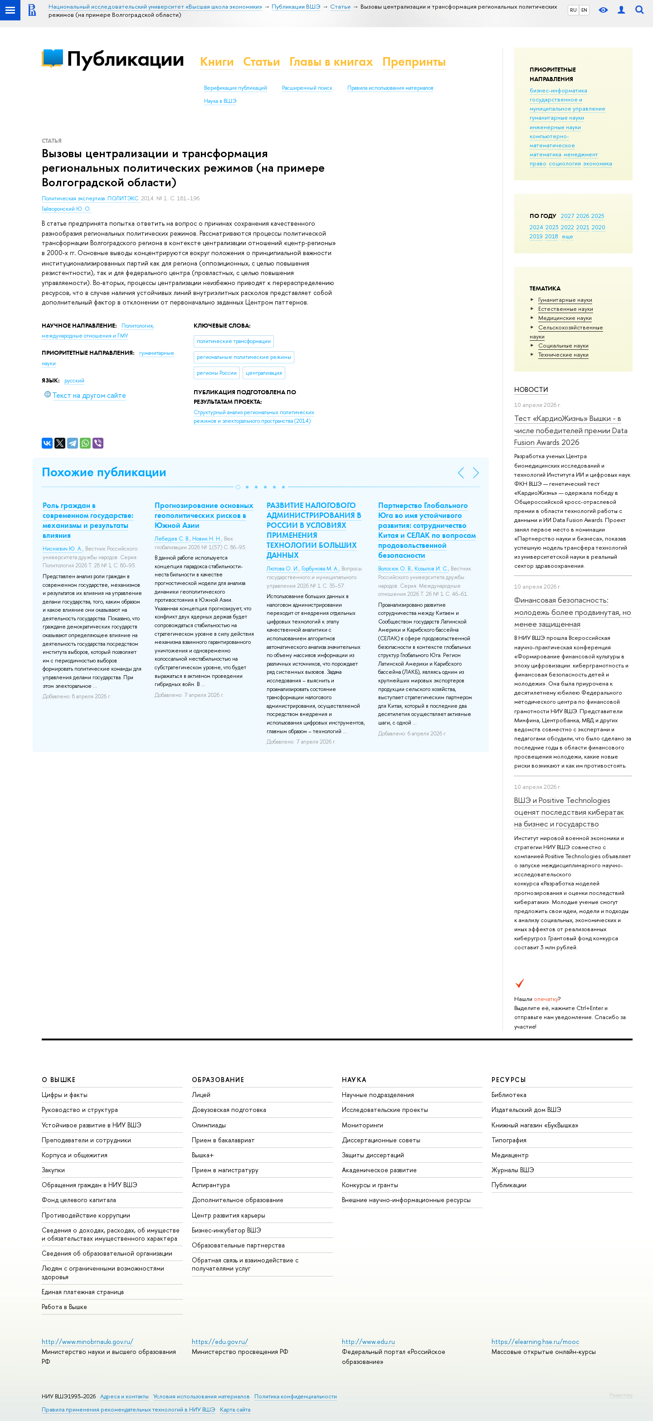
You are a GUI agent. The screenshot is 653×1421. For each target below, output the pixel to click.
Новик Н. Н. (206, 538)
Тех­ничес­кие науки (563, 354)
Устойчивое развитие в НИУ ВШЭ (91, 1125)
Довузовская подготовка (229, 1109)
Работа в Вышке (64, 1306)
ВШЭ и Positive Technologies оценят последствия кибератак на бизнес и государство (569, 812)
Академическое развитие (379, 1169)
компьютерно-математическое (552, 140)
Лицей (201, 1094)
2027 (567, 216)
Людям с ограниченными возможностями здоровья (103, 1272)
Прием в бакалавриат (223, 1140)
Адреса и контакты (124, 1396)
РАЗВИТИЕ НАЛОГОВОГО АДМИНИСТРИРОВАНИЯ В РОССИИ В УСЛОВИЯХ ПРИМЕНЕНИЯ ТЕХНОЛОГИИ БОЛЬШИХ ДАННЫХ (314, 530)
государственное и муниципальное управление (567, 103)
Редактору (621, 1395)
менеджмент (581, 154)
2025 (597, 216)
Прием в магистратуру (225, 1169)
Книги (217, 61)
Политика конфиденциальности (295, 1396)
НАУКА (354, 1079)
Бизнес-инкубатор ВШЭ (226, 1230)
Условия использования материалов (201, 1396)
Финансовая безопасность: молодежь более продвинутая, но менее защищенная (572, 611)
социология (565, 163)
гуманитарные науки (557, 117)
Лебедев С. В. (172, 538)
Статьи (261, 61)
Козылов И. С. (431, 568)
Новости (531, 389)
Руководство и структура (80, 1109)
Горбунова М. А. (320, 568)
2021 (583, 227)
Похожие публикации (104, 472)
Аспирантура (211, 1184)
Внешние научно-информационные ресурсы (406, 1199)
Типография (509, 1140)
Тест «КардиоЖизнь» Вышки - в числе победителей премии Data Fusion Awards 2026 (571, 430)
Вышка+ (203, 1154)
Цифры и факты (65, 1094)
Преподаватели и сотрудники (86, 1140)
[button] (238, 487)
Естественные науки (565, 308)
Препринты (414, 61)
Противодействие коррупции (86, 1215)
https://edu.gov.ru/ (220, 1341)
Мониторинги (362, 1125)
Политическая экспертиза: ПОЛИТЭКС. (91, 198)
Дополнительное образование (237, 1199)
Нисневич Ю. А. (63, 548)
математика (545, 154)
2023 (552, 227)
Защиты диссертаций (373, 1154)
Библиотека (509, 1094)
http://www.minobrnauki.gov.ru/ (87, 1341)
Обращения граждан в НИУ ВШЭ (89, 1184)
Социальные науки (563, 345)
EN (584, 10)
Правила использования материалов (390, 88)
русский (74, 380)
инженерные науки (555, 127)
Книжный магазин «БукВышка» (535, 1125)
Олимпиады (209, 1125)
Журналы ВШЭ (513, 1169)
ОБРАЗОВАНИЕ (218, 1079)
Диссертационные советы (381, 1140)
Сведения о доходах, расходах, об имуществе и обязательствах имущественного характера (111, 1234)
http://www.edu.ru (368, 1341)
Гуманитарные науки (565, 299)
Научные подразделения (378, 1094)
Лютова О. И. (283, 568)
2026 (582, 216)
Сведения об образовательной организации (107, 1253)
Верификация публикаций (235, 88)
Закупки (53, 1169)
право (538, 163)
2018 (551, 236)
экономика (597, 163)
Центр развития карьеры (228, 1215)
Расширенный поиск (307, 88)
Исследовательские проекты (385, 1109)
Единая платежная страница (83, 1291)
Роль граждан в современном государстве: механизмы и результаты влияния (88, 520)
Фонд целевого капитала (79, 1199)
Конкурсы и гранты (370, 1184)
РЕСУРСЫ (509, 1079)
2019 (536, 236)
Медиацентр (510, 1154)
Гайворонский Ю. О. (66, 209)
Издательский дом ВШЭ (526, 1109)
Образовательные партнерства (238, 1245)
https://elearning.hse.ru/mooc (535, 1341)
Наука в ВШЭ (220, 101)
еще (567, 236)
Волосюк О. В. (395, 568)
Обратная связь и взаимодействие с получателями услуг (245, 1264)
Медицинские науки (565, 318)
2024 (536, 227)
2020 (598, 227)
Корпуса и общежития (74, 1154)
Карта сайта (235, 1409)
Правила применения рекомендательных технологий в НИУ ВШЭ (128, 1409)
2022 (567, 227)
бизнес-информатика (558, 90)
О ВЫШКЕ (59, 1079)
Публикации (125, 58)
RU (573, 10)
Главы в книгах (331, 61)
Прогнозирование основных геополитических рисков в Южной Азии (204, 515)
